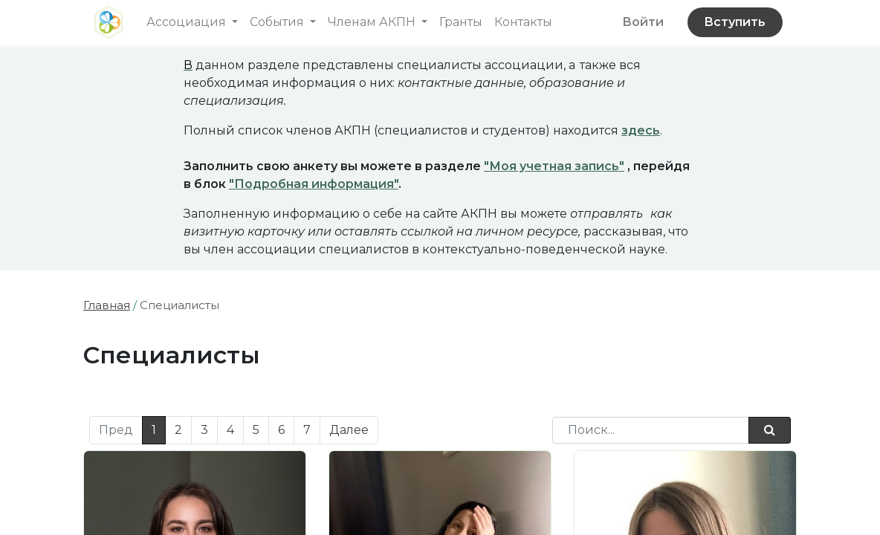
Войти (643, 22)
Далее (349, 430)
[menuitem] (460, 22)
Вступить (735, 22)
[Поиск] (769, 430)
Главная (106, 305)
